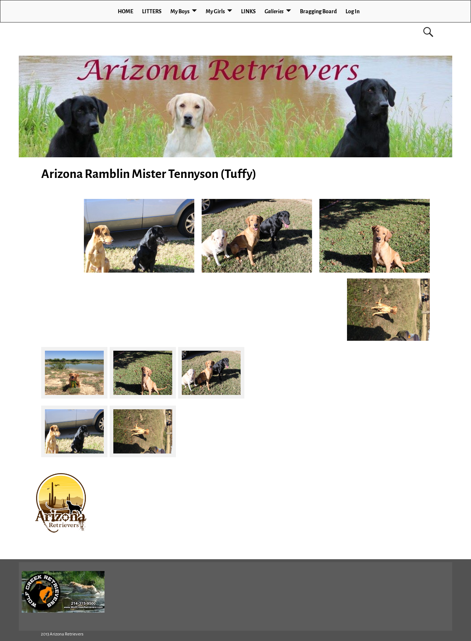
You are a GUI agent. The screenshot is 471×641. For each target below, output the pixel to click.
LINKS (248, 11)
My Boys (180, 11)
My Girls (215, 11)
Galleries (274, 11)
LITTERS (152, 11)
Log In (353, 11)
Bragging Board (318, 11)
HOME (125, 11)
